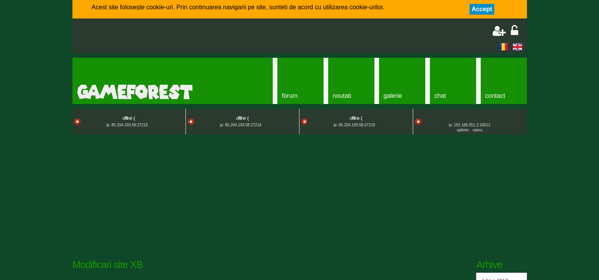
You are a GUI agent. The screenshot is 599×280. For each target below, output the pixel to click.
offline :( (128, 118)
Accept (481, 9)
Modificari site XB (107, 264)
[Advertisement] (167, 36)
